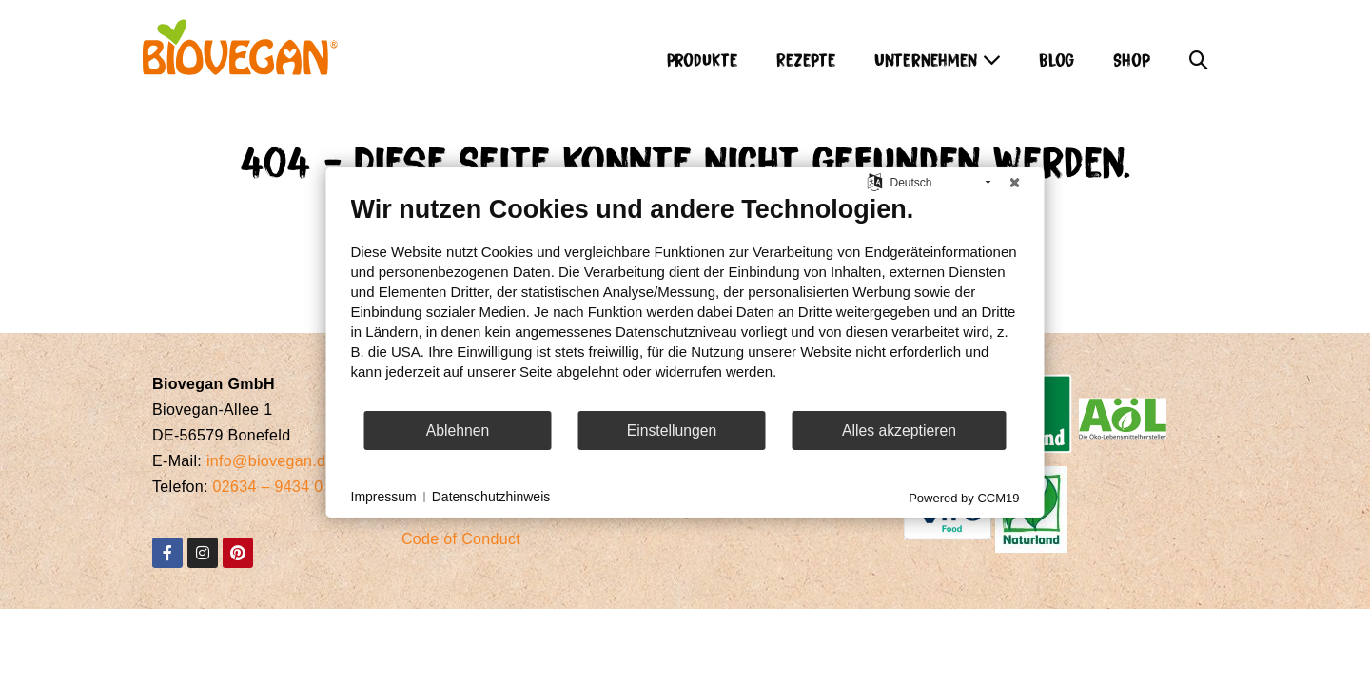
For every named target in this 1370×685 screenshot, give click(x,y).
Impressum (384, 496)
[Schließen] (1015, 182)
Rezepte (806, 58)
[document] (685, 301)
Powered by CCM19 (964, 498)
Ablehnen (458, 430)
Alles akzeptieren (899, 430)
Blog (1057, 58)
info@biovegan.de (270, 461)
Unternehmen (937, 58)
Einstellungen (672, 430)
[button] (1198, 54)
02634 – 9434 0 (268, 487)
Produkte (702, 58)
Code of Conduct (460, 539)
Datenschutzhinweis (491, 496)
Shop (1132, 58)
